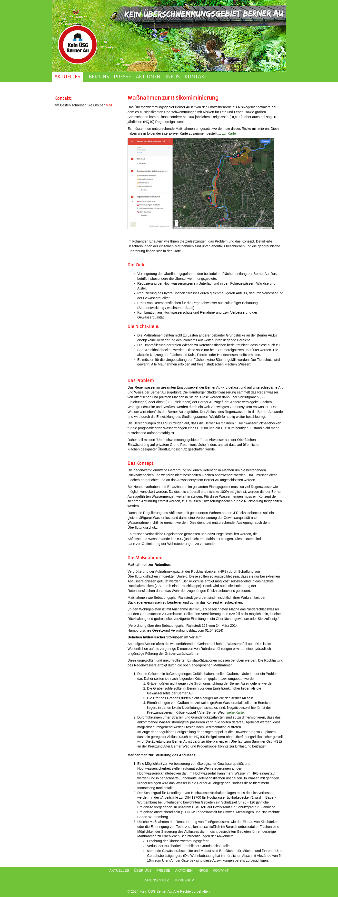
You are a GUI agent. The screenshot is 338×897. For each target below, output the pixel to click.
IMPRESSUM (184, 880)
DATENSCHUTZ (156, 880)
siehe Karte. (236, 712)
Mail (109, 105)
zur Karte (229, 133)
